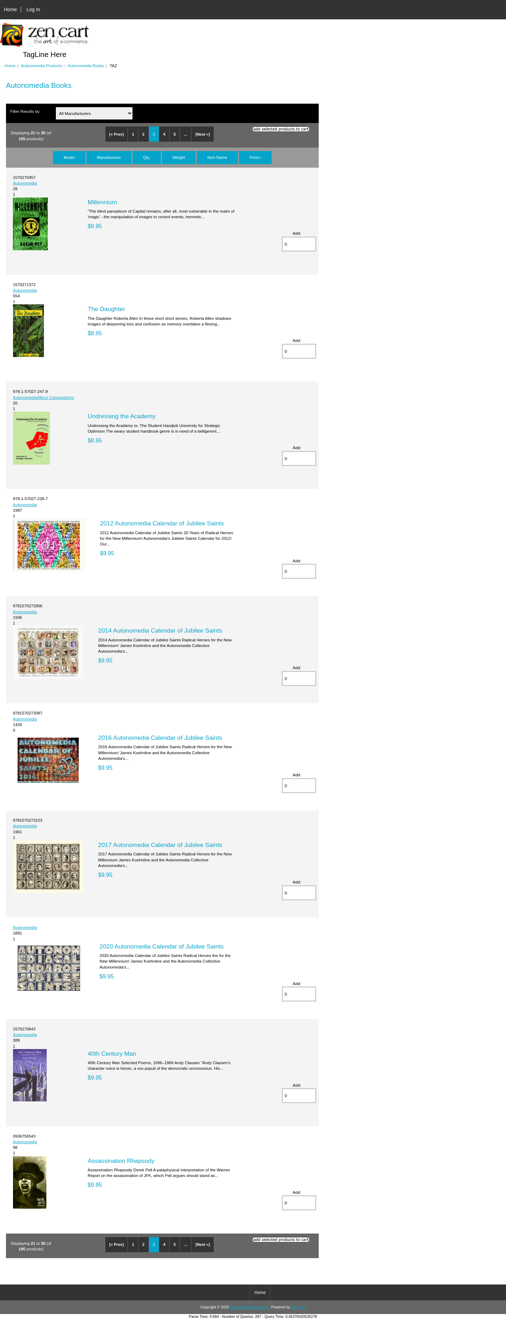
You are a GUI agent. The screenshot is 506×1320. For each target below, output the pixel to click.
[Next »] (202, 134)
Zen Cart (298, 1307)
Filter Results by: (25, 111)
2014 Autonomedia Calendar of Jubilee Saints (160, 630)
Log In (33, 9)
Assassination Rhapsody (120, 1160)
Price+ (255, 157)
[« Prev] (116, 134)
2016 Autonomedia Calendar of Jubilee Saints (160, 737)
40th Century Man (111, 1053)
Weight (179, 157)
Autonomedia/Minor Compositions (43, 397)
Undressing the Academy (121, 416)
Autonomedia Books (85, 65)
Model (69, 157)
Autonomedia (25, 183)
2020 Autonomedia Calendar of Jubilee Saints (161, 946)
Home (10, 9)
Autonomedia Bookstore (249, 1307)
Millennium (102, 202)
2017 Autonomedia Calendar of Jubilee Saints (160, 844)
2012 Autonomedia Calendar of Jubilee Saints (162, 523)
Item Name (217, 157)
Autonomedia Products (41, 65)
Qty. (146, 157)
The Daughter (106, 308)
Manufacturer (109, 157)
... (185, 134)
